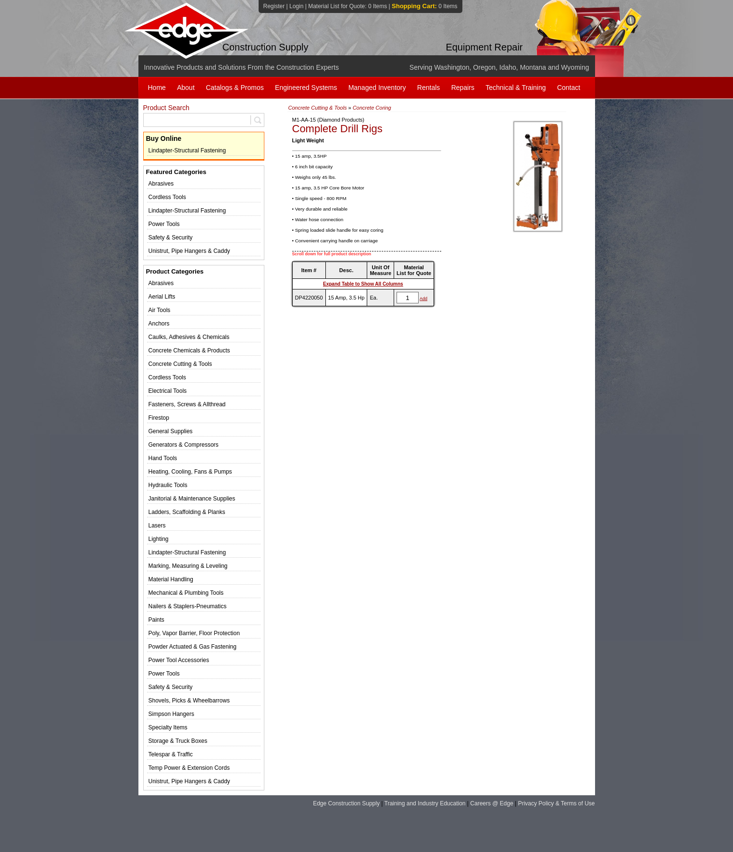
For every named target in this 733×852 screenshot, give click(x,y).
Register (274, 6)
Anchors (159, 323)
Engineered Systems (306, 87)
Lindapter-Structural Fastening (187, 150)
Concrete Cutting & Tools (180, 364)
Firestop (159, 417)
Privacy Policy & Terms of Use (556, 803)
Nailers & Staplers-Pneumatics (188, 606)
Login (296, 6)
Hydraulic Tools (168, 485)
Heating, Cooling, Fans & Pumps (190, 471)
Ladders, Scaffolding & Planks (187, 512)
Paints (156, 619)
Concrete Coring (372, 108)
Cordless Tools (167, 197)
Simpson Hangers (171, 714)
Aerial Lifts (162, 296)
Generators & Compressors (184, 444)
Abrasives (161, 183)
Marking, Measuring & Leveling (188, 566)
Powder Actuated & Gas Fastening (192, 646)
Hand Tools (163, 458)
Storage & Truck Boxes (178, 741)
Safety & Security (171, 237)
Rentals (428, 87)
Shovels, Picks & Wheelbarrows (189, 700)
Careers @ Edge (491, 803)
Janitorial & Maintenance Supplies (192, 498)
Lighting (159, 539)
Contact (568, 87)
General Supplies (171, 431)
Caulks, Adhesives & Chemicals (189, 337)
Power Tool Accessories (179, 660)
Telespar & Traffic (171, 754)
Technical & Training (515, 87)
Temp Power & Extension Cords (189, 767)
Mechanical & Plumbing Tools (186, 592)
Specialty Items (168, 727)
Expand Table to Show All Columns (363, 284)
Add (423, 298)
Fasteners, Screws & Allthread (187, 404)
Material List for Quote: (347, 6)
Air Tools (160, 310)
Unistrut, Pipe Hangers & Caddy (189, 251)
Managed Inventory (377, 87)
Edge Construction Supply (346, 803)
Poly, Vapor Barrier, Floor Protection (194, 633)
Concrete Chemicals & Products (189, 350)
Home (157, 87)
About (186, 87)
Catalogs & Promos (235, 87)
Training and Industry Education (425, 803)
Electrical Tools (168, 391)
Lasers (157, 525)
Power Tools (164, 224)
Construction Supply (266, 47)
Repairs (462, 87)
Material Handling (171, 579)
